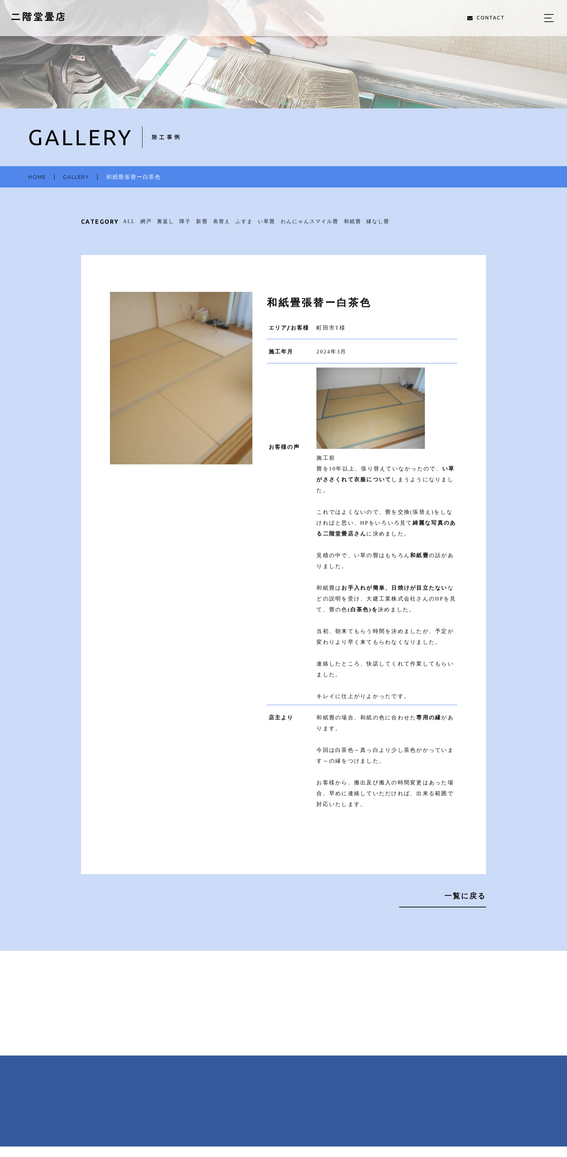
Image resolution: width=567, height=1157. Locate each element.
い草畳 (266, 225)
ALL (129, 225)
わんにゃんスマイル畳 (310, 225)
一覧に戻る (465, 896)
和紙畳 (352, 225)
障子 (185, 225)
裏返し (165, 225)
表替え (221, 225)
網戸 (146, 225)
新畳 (202, 225)
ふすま (244, 225)
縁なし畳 (377, 225)
